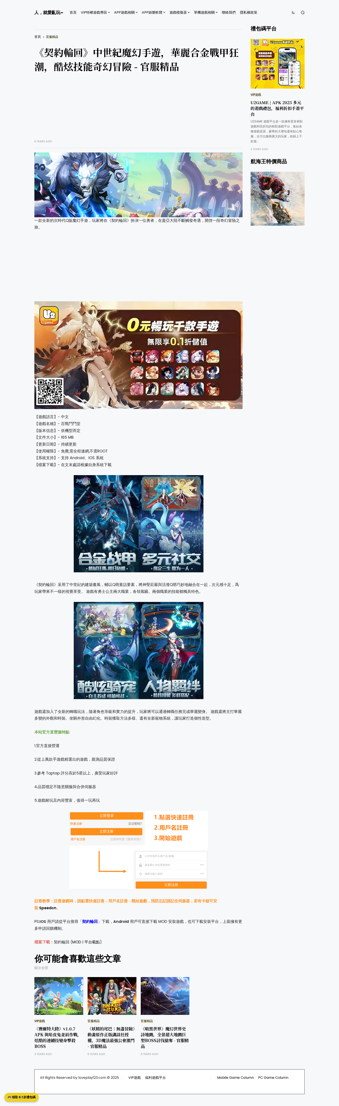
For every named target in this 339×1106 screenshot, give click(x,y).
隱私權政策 (248, 12)
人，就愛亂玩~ (48, 13)
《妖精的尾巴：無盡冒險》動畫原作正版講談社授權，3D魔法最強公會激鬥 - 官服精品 (111, 1037)
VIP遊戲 (39, 1021)
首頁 (73, 12)
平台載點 (92, 942)
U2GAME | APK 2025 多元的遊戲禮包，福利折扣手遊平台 (277, 108)
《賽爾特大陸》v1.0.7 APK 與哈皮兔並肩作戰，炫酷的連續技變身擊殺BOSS (58, 1037)
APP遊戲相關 (124, 12)
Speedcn (47, 908)
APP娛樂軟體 (152, 12)
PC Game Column (273, 1077)
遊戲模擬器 (178, 12)
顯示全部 (41, 967)
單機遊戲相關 (204, 12)
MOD (76, 942)
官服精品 (52, 37)
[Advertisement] (138, 109)
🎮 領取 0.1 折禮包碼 (21, 1097)
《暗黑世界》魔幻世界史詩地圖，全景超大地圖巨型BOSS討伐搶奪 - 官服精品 (165, 1037)
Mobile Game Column (235, 1077)
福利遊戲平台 (155, 1077)
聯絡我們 (229, 12)
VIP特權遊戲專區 (94, 12)
